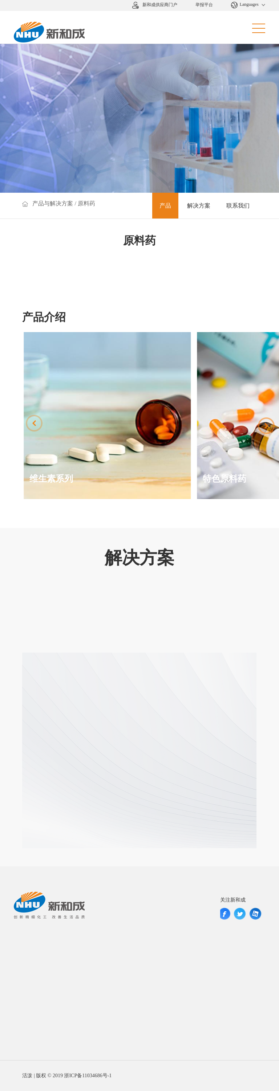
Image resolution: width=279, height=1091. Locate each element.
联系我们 (238, 206)
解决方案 (198, 206)
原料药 (86, 203)
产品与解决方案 (52, 203)
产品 (165, 206)
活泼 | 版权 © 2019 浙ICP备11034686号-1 (67, 1075)
